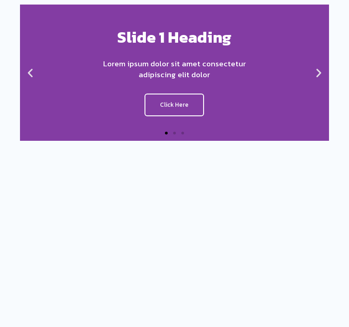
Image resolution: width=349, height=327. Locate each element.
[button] (166, 133)
